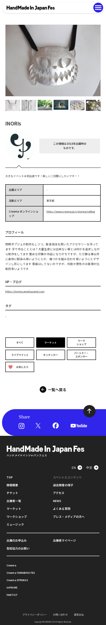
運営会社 (79, 614)
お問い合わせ (60, 614)
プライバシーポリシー (34, 614)
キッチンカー (50, 354)
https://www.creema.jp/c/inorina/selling (70, 211)
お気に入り (18, 367)
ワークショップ (81, 342)
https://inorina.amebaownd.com (24, 291)
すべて (19, 342)
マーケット (50, 342)
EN (74, 467)
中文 (89, 467)
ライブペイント (19, 354)
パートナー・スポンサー (81, 354)
